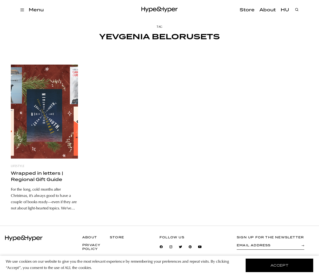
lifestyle (17, 166)
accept (279, 265)
